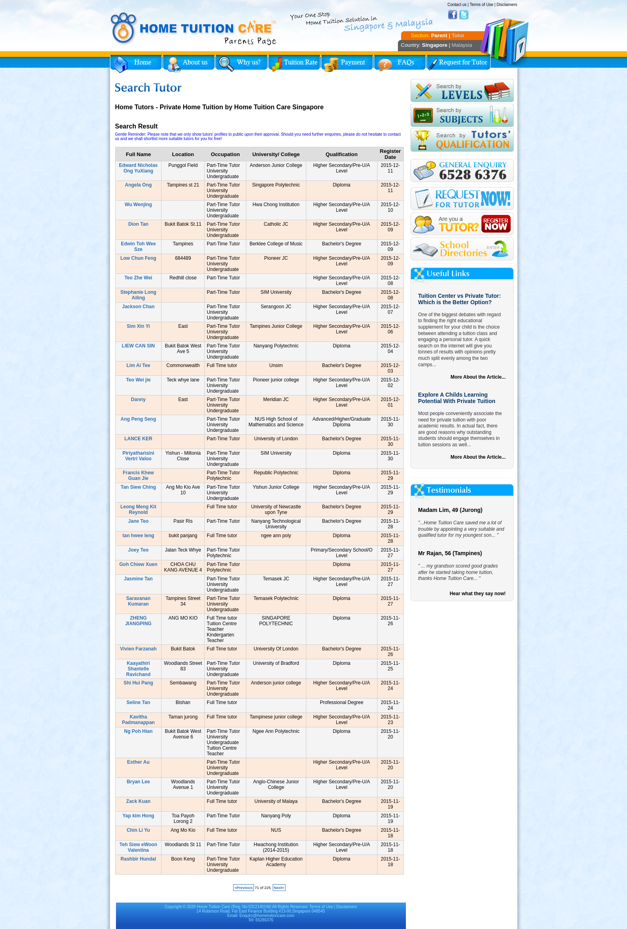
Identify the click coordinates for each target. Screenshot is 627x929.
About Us (189, 64)
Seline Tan (138, 702)
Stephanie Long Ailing (138, 295)
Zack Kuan (138, 801)
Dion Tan (138, 224)
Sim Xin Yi (138, 326)
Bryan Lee (138, 782)
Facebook (452, 15)
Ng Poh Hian (138, 731)
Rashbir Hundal (138, 859)
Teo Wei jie (138, 380)
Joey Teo (138, 550)
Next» (279, 887)
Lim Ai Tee (138, 365)
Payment (347, 64)
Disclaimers (507, 4)
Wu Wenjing (138, 204)
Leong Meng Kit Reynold (138, 509)
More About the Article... (478, 377)
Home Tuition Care (213, 907)
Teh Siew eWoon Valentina (138, 847)
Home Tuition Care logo (194, 29)
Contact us (457, 4)
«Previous (243, 887)
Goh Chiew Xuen (138, 564)
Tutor (457, 35)
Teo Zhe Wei (138, 278)
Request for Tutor (459, 64)
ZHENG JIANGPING (138, 620)
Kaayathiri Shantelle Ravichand (138, 668)
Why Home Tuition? (242, 64)
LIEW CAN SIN (138, 346)
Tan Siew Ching (138, 487)
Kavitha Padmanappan (138, 719)
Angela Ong (138, 185)
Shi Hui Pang (138, 683)
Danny (138, 399)
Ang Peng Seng (138, 419)
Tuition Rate (294, 64)
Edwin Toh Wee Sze (138, 246)
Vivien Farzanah (138, 649)
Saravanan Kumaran (138, 601)
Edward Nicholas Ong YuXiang (138, 168)
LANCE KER (138, 438)
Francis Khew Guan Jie (138, 475)
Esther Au (138, 762)
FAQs (400, 64)
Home (136, 64)
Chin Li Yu (138, 830)
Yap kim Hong (138, 816)
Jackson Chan (138, 306)
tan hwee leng (138, 535)
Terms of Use (481, 4)
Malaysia (461, 45)
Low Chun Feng (138, 258)
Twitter (464, 15)
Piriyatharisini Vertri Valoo (138, 455)
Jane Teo (138, 521)
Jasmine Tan (138, 579)
